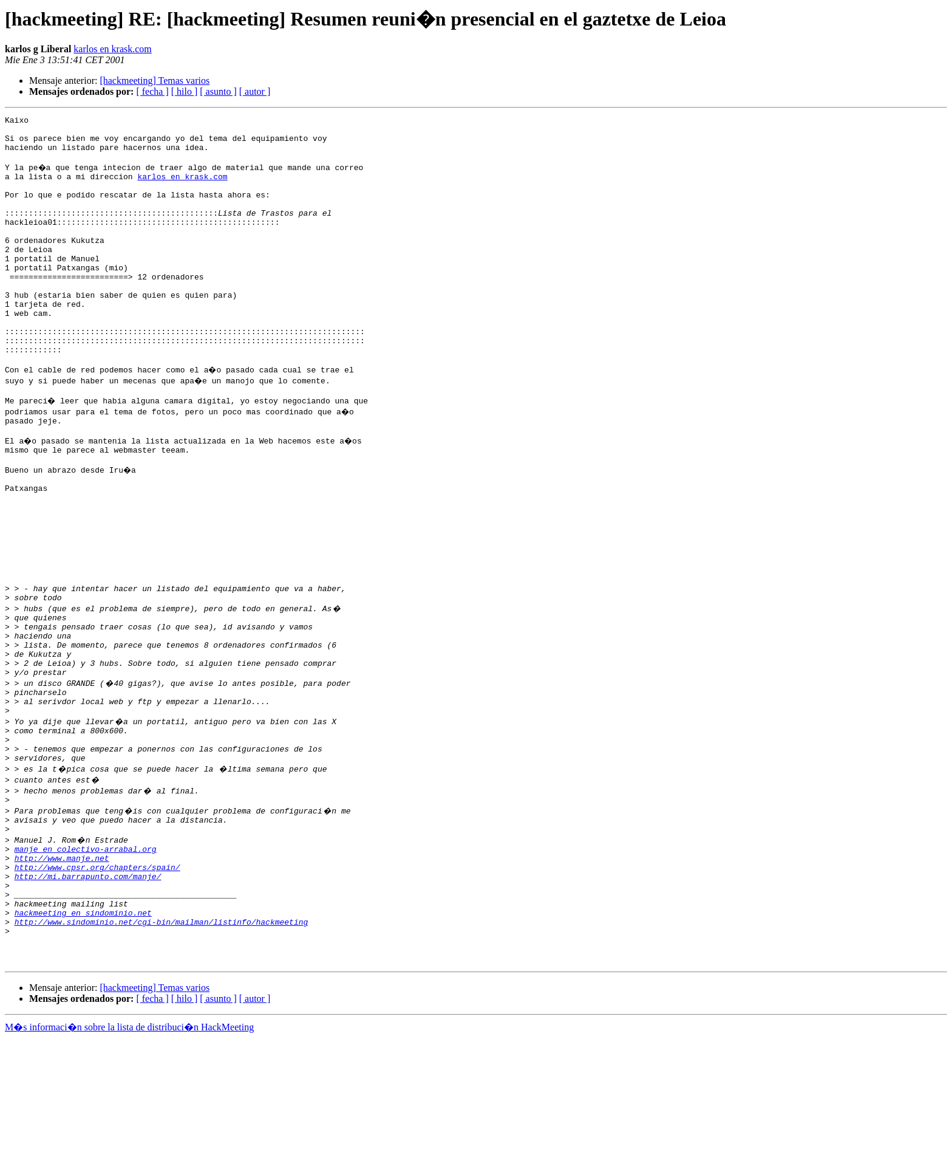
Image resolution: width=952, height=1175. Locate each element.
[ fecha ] (152, 91)
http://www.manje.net (62, 974)
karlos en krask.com (112, 49)
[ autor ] (255, 91)
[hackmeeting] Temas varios (154, 80)
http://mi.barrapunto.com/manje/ (88, 996)
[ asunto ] (218, 91)
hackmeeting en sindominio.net (83, 1040)
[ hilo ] (184, 91)
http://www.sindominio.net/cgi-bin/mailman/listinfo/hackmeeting (161, 1051)
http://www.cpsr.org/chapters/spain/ (97, 985)
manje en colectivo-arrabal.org (86, 963)
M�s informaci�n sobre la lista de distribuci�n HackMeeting (129, 1164)
